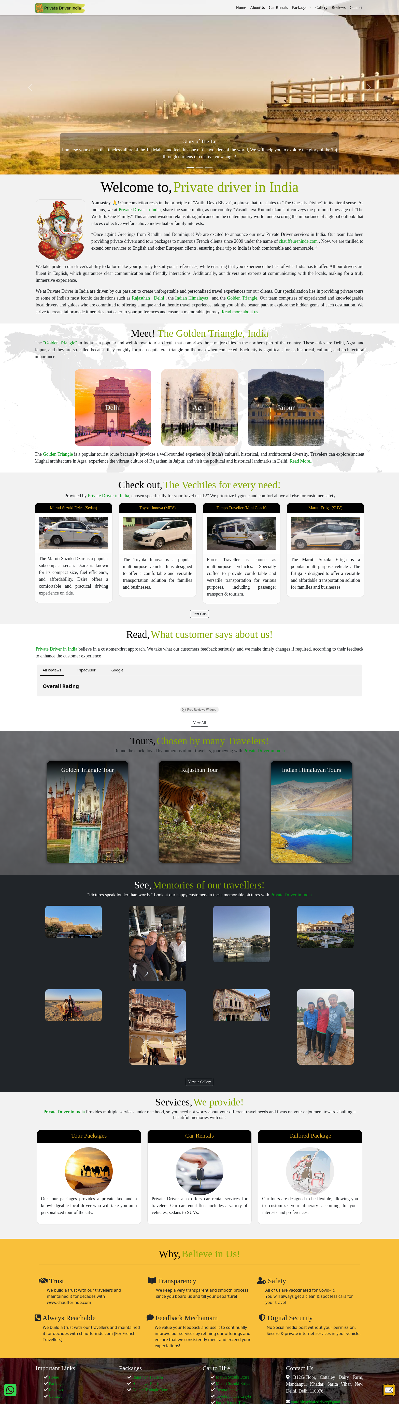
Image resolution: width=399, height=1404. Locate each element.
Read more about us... (242, 311)
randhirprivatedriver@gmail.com (320, 1402)
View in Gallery (199, 1082)
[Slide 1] (190, 167)
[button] (37, 701)
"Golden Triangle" (60, 342)
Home (241, 7)
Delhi (160, 298)
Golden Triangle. (243, 298)
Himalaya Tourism (147, 1383)
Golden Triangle (58, 454)
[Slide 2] (199, 167)
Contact (356, 7)
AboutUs (257, 7)
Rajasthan (141, 298)
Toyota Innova (227, 1390)
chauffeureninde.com (299, 241)
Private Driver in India (140, 209)
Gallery (321, 7)
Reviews (339, 7)
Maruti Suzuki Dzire (232, 1377)
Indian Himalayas (192, 298)
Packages (56, 1383)
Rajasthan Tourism (147, 1377)
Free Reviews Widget (199, 710)
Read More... (302, 461)
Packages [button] (300, 7)
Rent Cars (199, 614)
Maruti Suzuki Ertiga (233, 1383)
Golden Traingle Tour (149, 1390)
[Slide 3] (208, 167)
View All (199, 723)
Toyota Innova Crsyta (233, 1396)
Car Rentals (278, 7)
